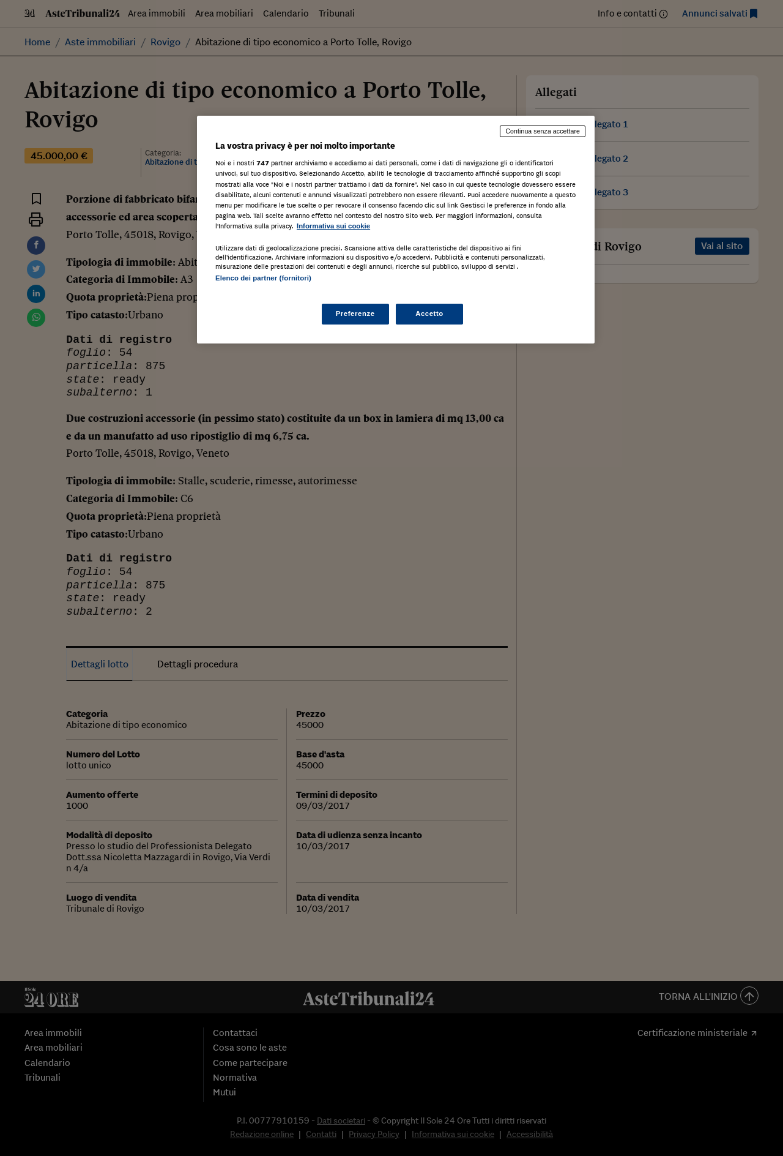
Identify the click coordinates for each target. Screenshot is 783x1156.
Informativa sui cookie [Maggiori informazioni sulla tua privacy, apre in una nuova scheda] (333, 226)
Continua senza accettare (542, 131)
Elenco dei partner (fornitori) (263, 278)
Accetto (429, 313)
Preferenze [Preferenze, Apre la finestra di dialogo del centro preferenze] (355, 313)
